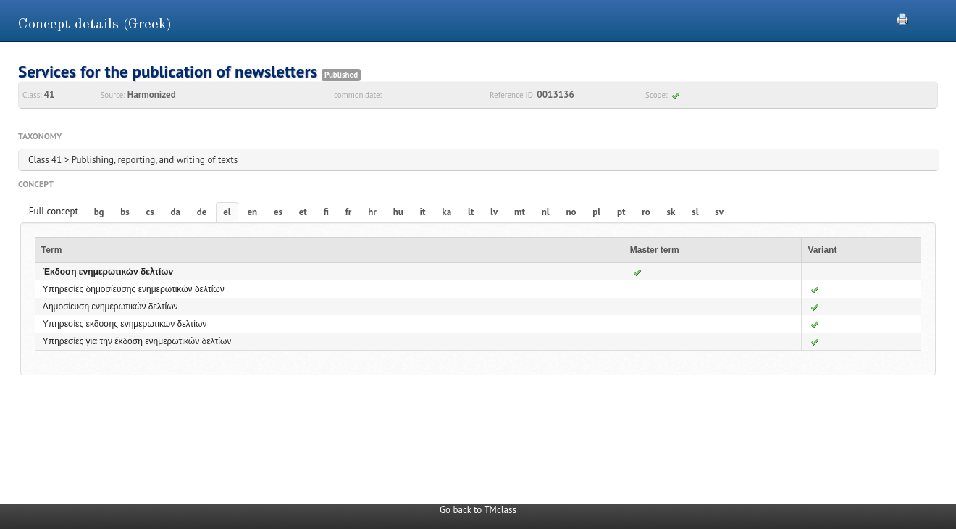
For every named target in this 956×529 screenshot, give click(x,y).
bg (99, 212)
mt (519, 212)
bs (124, 212)
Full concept (53, 211)
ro (646, 212)
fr (348, 212)
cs (150, 212)
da (175, 212)
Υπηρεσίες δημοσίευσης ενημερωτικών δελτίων (134, 289)
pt (621, 212)
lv (494, 212)
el (226, 212)
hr (372, 212)
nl (546, 212)
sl (695, 212)
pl (596, 212)
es (278, 212)
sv (719, 212)
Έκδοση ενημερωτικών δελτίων (108, 272)
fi (326, 212)
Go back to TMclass (478, 510)
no (571, 212)
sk (671, 212)
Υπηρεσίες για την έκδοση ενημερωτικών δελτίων (137, 341)
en (252, 212)
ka (446, 212)
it (423, 212)
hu (398, 212)
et (303, 212)
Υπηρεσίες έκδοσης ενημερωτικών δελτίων (125, 324)
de (202, 212)
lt (471, 212)
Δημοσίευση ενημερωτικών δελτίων (110, 306)
